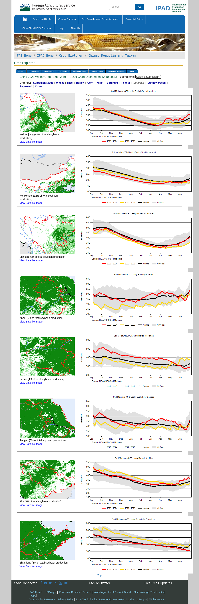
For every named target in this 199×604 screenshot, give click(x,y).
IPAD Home (45, 55)
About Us (75, 28)
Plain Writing (141, 592)
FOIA (33, 595)
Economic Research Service (75, 592)
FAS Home (24, 55)
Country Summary (67, 19)
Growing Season (97, 71)
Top (99, 575)
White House (156, 599)
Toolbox (21, 71)
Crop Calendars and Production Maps (101, 19)
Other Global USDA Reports (37, 28)
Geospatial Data (134, 19)
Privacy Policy (65, 599)
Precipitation (34, 71)
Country (132, 71)
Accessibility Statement (42, 599)
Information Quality (123, 599)
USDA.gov (51, 592)
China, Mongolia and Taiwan (112, 55)
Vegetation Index (79, 71)
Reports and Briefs (43, 19)
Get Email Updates (158, 583)
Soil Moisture (63, 71)
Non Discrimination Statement (93, 599)
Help (61, 28)
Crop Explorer (71, 55)
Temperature (48, 71)
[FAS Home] (38, 6)
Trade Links (157, 592)
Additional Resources (116, 71)
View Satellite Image (31, 141)
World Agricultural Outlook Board (112, 592)
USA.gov (142, 599)
